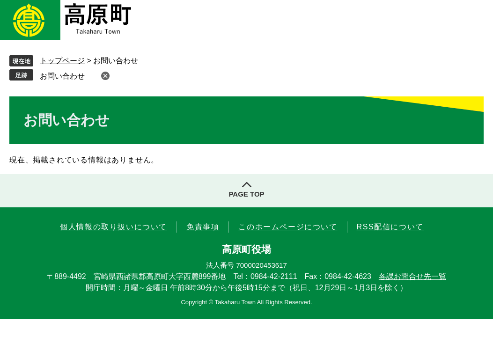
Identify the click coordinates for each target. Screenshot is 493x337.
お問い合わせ (62, 76)
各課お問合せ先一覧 (412, 276)
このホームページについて (287, 227)
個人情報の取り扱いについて (113, 227)
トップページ (62, 61)
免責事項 (202, 227)
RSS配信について (390, 227)
